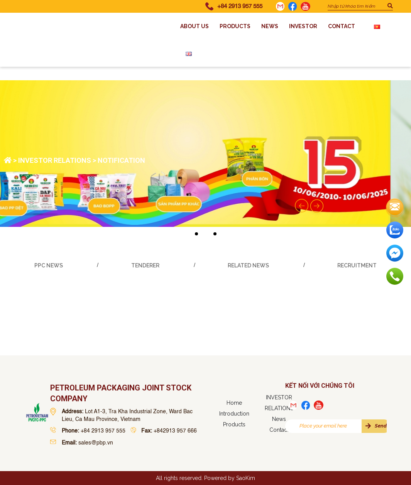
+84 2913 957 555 (239, 6)
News (269, 26)
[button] (196, 234)
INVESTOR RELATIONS (54, 160)
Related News (248, 265)
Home (234, 403)
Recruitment (357, 265)
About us (194, 26)
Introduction (234, 414)
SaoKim (245, 478)
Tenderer (145, 265)
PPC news (48, 265)
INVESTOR (303, 26)
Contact (341, 26)
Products (235, 26)
